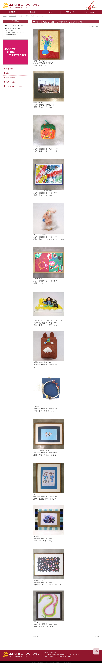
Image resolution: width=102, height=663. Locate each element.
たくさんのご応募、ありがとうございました (30, 16)
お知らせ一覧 (12, 16)
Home (4, 16)
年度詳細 (31, 12)
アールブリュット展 (14, 86)
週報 (51, 12)
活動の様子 (70, 12)
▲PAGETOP (96, 651)
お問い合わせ (89, 12)
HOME (12, 12)
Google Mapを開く (12, 34)
